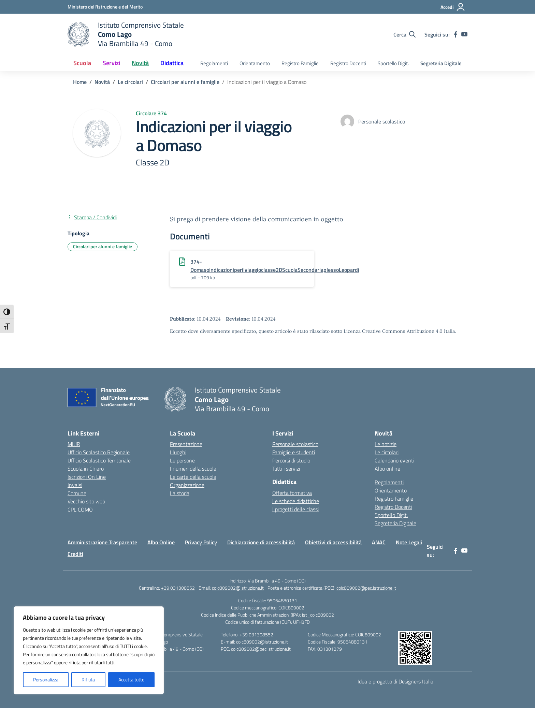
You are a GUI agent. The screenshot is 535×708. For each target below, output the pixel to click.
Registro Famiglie (300, 63)
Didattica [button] (172, 63)
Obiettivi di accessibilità (333, 542)
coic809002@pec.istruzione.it (366, 587)
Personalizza (45, 679)
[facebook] (455, 34)
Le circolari (387, 452)
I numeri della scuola (193, 468)
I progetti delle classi (295, 509)
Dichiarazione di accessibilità (261, 542)
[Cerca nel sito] (404, 34)
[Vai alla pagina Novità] (102, 82)
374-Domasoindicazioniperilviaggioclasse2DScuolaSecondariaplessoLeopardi (274, 265)
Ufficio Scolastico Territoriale (99, 460)
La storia (179, 493)
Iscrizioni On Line (87, 477)
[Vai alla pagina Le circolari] (130, 82)
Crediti (75, 554)
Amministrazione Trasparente (102, 542)
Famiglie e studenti (293, 452)
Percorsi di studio (291, 460)
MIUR (74, 444)
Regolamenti (214, 63)
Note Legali (409, 542)
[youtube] (464, 34)
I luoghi (178, 452)
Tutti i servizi (286, 468)
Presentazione (186, 444)
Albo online (387, 468)
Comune (77, 493)
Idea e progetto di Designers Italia (395, 681)
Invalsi (75, 485)
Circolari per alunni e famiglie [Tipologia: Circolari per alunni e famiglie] (102, 246)
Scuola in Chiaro (86, 468)
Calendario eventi (394, 460)
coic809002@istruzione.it (238, 587)
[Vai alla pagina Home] (80, 82)
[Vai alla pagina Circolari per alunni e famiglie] (185, 82)
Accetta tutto (131, 679)
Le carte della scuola (193, 477)
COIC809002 (291, 607)
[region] (89, 650)
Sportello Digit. (393, 63)
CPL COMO (80, 509)
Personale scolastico (295, 444)
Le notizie (385, 444)
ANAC (379, 542)
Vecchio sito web (86, 501)
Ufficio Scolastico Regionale (99, 452)
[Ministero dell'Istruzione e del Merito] (105, 6)
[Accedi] (452, 7)
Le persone (182, 460)
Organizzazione (187, 485)
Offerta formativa (292, 493)
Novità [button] (140, 63)
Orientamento (255, 63)
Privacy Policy (201, 542)
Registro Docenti (348, 63)
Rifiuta (88, 679)
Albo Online (161, 542)
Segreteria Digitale (441, 63)
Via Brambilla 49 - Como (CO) (277, 580)
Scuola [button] (82, 63)
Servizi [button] (111, 63)
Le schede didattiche (295, 501)
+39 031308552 (178, 587)
